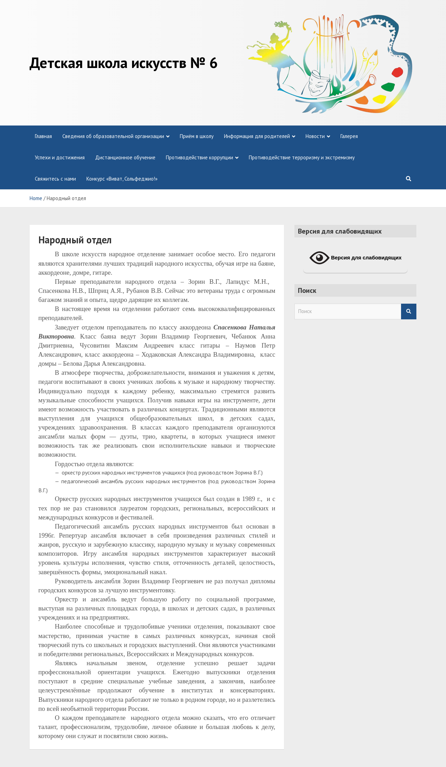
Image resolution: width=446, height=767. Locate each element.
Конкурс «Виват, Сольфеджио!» (121, 178)
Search (408, 311)
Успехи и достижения (60, 157)
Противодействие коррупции (199, 157)
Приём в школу (197, 136)
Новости (315, 136)
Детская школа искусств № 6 (124, 62)
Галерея (349, 136)
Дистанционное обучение (125, 157)
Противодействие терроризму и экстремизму (302, 157)
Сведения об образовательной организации (113, 136)
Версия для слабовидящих (355, 258)
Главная (43, 136)
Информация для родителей (257, 136)
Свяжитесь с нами (55, 178)
